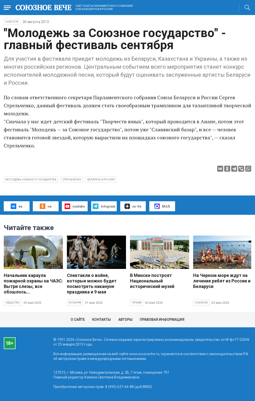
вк (17, 206)
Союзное (201, 302)
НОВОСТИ (12, 21)
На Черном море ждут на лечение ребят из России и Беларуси (221, 281)
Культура (75, 302)
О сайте (78, 320)
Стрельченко (71, 179)
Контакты (101, 320)
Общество (13, 302)
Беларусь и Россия (100, 179)
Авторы (125, 320)
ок (46, 206)
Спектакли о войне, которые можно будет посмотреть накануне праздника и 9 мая (91, 283)
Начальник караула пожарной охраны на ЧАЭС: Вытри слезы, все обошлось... (33, 283)
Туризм (137, 302)
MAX (162, 206)
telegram (104, 206)
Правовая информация (162, 320)
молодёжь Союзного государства (31, 179)
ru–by (133, 206)
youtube (75, 206)
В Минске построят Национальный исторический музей (152, 281)
